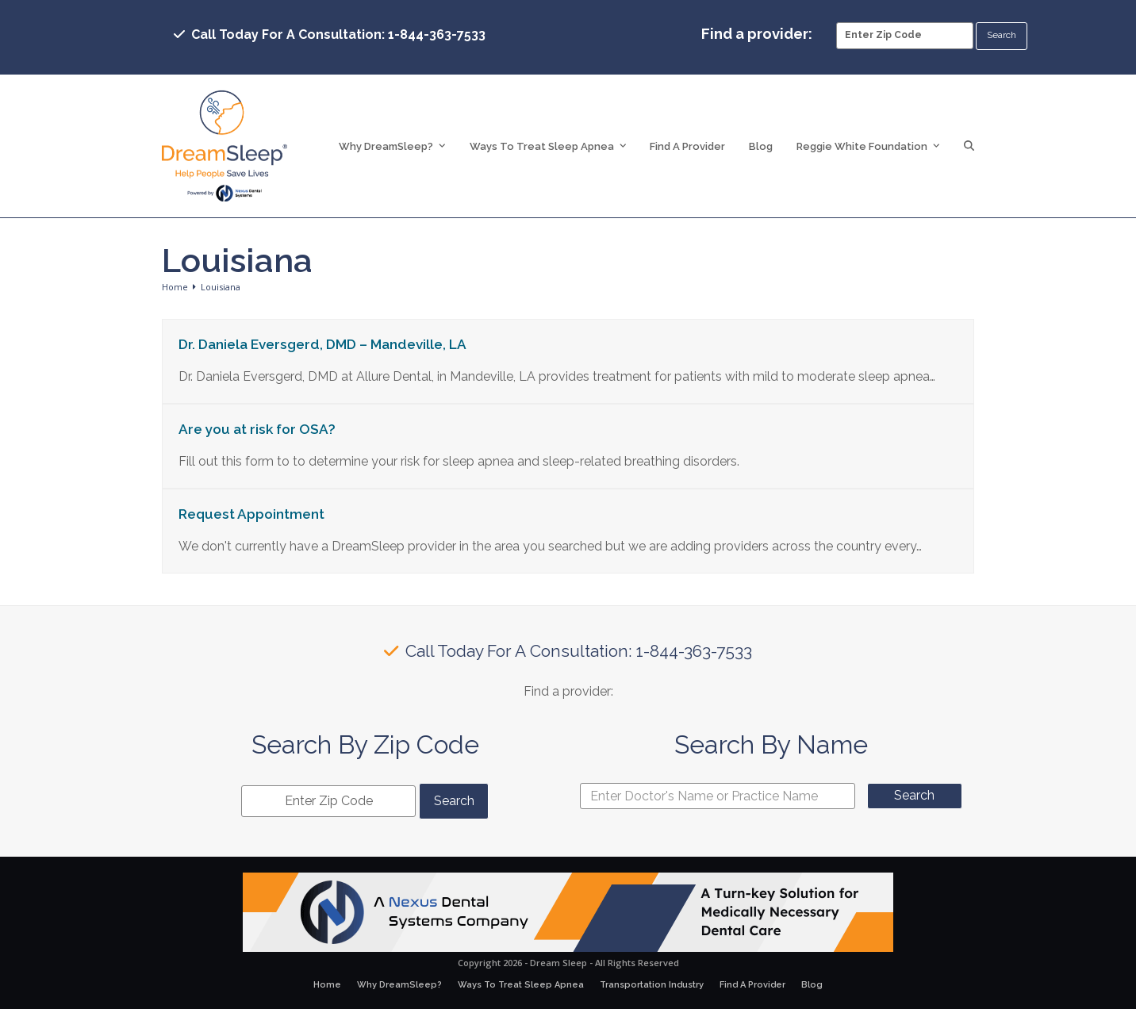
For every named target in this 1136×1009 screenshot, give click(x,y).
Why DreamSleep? (399, 985)
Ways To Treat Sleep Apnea (521, 985)
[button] (969, 146)
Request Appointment (251, 514)
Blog (812, 985)
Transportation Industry (652, 985)
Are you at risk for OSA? (257, 429)
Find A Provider (752, 985)
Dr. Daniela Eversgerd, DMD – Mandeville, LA (322, 344)
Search (914, 795)
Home (327, 985)
